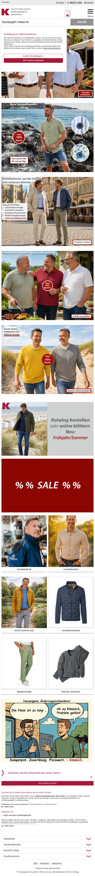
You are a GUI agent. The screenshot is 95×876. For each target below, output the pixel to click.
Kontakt (60, 3)
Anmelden (5, 2)
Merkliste (89, 3)
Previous (2, 786)
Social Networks (12, 862)
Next (91, 786)
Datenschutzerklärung (52, 48)
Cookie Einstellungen (33, 56)
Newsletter (9, 856)
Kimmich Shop (11, 868)
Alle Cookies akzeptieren (33, 60)
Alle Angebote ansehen (47, 801)
